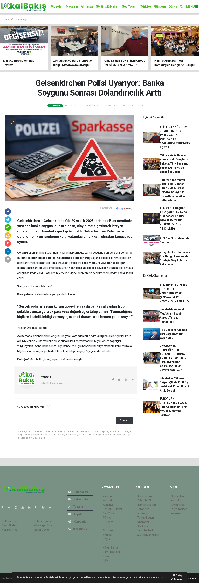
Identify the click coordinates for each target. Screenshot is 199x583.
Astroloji (176, 513)
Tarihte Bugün (145, 517)
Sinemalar (143, 521)
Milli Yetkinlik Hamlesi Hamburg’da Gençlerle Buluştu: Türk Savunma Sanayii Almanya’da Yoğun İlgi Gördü (174, 163)
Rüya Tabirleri (179, 509)
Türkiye (145, 6)
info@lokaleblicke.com (54, 383)
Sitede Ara (177, 496)
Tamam (176, 579)
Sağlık (106, 539)
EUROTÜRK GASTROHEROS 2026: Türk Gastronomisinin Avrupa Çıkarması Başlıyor (173, 406)
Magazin (72, 6)
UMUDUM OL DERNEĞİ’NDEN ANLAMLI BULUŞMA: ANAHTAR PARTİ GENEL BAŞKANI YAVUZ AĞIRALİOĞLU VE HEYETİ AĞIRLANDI (174, 358)
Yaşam (107, 556)
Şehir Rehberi (145, 530)
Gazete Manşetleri (148, 534)
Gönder (124, 420)
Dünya (173, 6)
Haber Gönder (42, 529)
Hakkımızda (9, 521)
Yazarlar (76, 506)
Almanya (87, 6)
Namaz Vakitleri (146, 504)
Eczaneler (143, 509)
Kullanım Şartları (43, 521)
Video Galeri (78, 499)
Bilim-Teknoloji (111, 551)
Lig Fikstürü (143, 513)
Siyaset (107, 534)
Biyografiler (178, 504)
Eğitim (106, 560)
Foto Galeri (78, 491)
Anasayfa (9, 19)
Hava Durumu (145, 496)
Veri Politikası (10, 529)
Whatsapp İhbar (43, 525)
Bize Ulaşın (77, 528)
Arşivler (75, 514)
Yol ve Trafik (144, 500)
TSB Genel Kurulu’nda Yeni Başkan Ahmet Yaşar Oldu (173, 333)
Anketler (176, 500)
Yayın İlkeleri (9, 525)
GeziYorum (129, 6)
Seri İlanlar (143, 526)
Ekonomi (108, 530)
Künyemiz (77, 521)
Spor (105, 543)
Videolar (57, 6)
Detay (177, 575)
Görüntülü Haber (107, 6)
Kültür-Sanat (110, 547)
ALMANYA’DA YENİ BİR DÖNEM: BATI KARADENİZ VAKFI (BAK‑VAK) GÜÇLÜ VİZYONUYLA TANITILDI (174, 293)
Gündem (160, 6)
